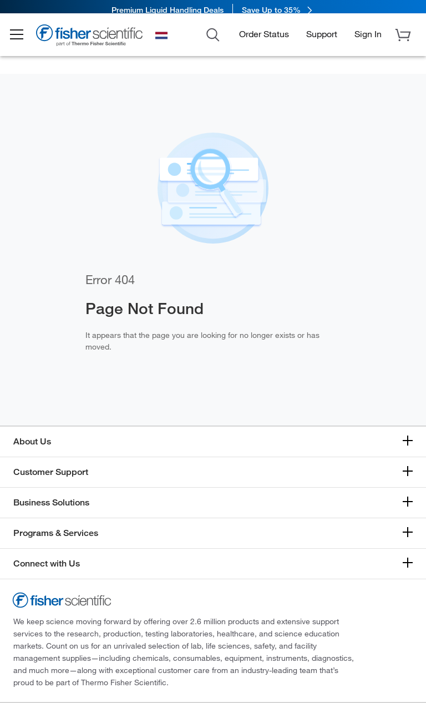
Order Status (264, 41)
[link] (213, 9)
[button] (23, 42)
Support (321, 41)
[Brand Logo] (97, 44)
